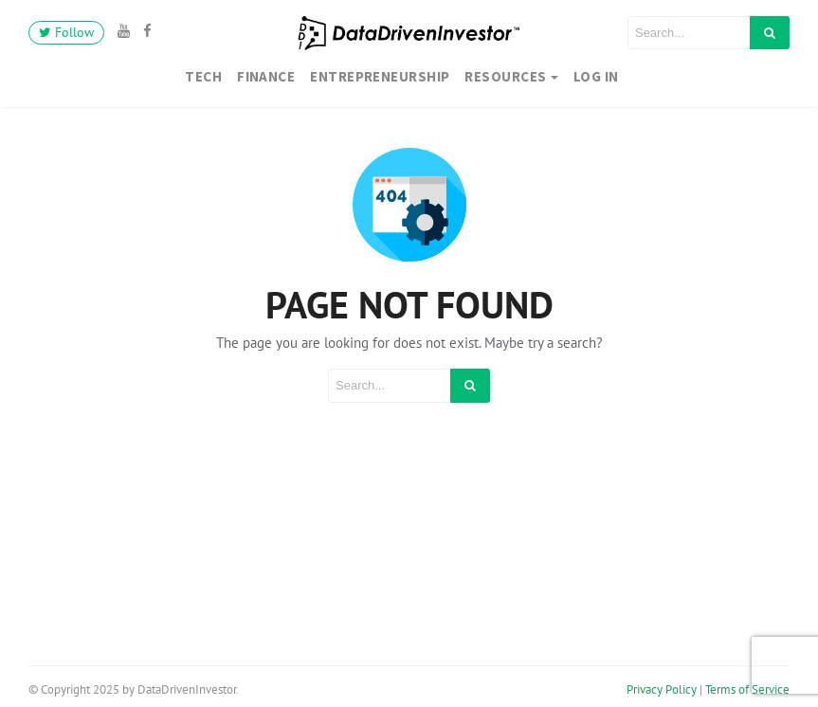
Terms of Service (747, 689)
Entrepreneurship (379, 76)
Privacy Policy (662, 689)
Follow (66, 32)
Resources (505, 76)
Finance (266, 76)
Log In (596, 76)
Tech (203, 76)
